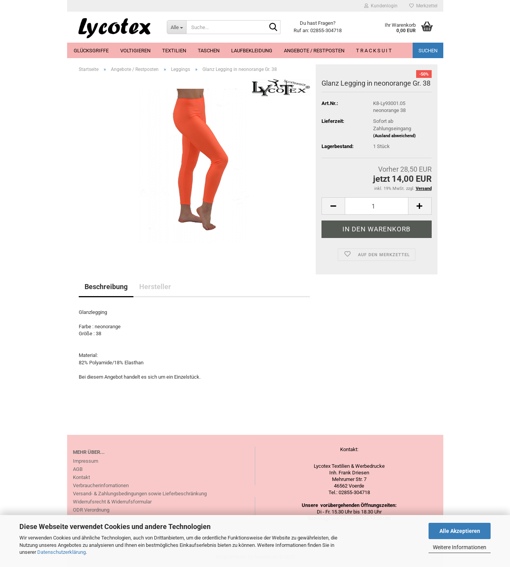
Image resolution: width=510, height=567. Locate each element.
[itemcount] (376, 206)
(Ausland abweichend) (394, 135)
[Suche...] (176, 27)
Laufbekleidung (251, 50)
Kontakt (81, 477)
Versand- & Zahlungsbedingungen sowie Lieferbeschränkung (140, 493)
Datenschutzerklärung (61, 552)
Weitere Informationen (459, 547)
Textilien (174, 50)
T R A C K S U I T (374, 50)
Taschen (209, 50)
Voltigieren (135, 50)
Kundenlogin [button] (381, 6)
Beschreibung (106, 287)
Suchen (427, 50)
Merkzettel (423, 6)
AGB (78, 469)
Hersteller (155, 287)
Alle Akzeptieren (459, 531)
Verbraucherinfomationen (101, 485)
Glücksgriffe (91, 50)
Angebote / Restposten (314, 50)
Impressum (85, 461)
